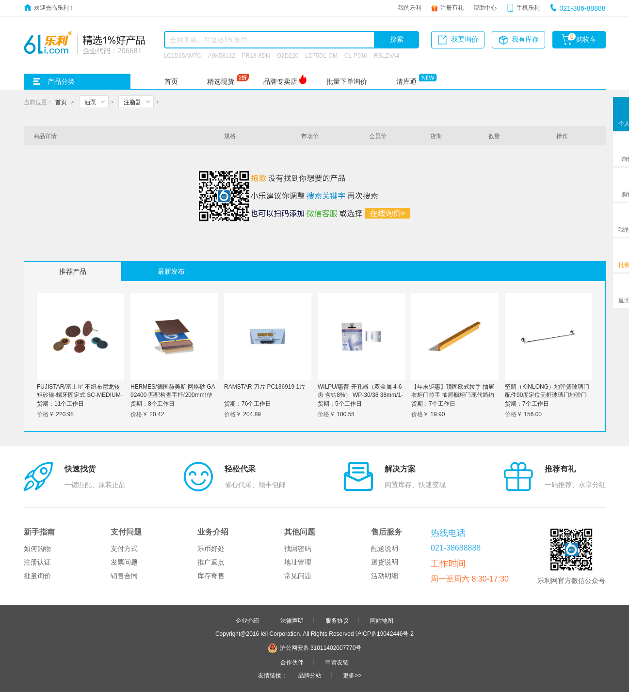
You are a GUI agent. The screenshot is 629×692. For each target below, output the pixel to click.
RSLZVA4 (386, 55)
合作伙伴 (292, 662)
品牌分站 (310, 675)
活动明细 (384, 575)
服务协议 (337, 620)
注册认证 (37, 562)
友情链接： (272, 675)
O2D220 (288, 55)
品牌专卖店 (280, 81)
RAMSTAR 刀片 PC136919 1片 (264, 386)
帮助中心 (485, 7)
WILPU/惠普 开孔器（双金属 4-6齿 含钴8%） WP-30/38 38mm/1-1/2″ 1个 (360, 394)
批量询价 (37, 575)
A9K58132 (221, 55)
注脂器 (132, 102)
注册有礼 (452, 7)
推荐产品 (72, 271)
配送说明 (384, 548)
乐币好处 (211, 548)
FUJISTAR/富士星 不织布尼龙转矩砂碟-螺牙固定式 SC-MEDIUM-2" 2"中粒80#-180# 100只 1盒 (80, 394)
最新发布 (171, 271)
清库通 (406, 81)
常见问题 (297, 575)
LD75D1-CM (321, 55)
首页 (171, 81)
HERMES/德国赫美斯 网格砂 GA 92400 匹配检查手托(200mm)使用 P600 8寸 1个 (172, 394)
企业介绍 (247, 620)
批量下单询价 (346, 81)
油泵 (90, 102)
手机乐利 (528, 7)
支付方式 (124, 548)
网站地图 (381, 620)
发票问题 (124, 562)
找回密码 (297, 548)
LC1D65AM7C (182, 55)
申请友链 (337, 662)
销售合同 (124, 575)
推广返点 (211, 562)
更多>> (352, 675)
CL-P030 (355, 55)
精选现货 (220, 81)
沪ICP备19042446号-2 (384, 633)
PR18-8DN (256, 55)
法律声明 (292, 620)
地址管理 (297, 562)
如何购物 (37, 548)
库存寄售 (211, 575)
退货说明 (384, 562)
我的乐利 (409, 7)
